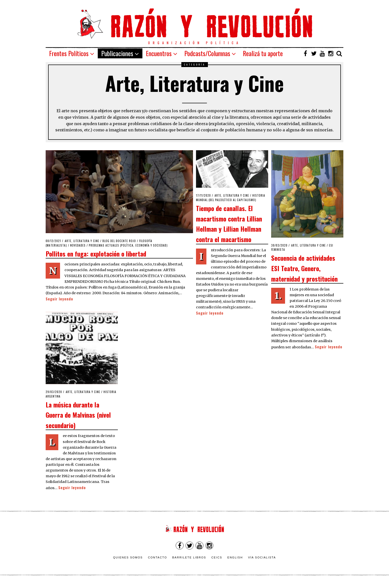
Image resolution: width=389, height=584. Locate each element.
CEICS (216, 557)
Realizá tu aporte (263, 53)
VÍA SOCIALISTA (262, 557)
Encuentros (159, 53)
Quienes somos (128, 557)
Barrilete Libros (189, 557)
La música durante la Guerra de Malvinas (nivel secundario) (78, 415)
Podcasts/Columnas (207, 53)
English (235, 557)
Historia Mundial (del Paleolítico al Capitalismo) (230, 197)
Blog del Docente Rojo (119, 241)
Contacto (157, 557)
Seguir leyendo (59, 298)
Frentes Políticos (69, 53)
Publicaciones (117, 53)
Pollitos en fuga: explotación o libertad (96, 253)
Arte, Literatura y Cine (82, 241)
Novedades (78, 245)
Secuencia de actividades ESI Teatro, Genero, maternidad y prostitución (304, 268)
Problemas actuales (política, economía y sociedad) (128, 245)
